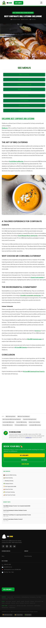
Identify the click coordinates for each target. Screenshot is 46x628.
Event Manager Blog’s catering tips (28, 235)
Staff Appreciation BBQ (21, 605)
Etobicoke (22, 603)
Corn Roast (38, 597)
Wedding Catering (25, 597)
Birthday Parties (5, 607)
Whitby (3, 603)
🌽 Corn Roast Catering (9, 492)
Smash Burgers (5, 598)
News (3, 556)
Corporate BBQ (10, 597)
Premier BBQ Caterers (8, 425)
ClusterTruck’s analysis (37, 277)
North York (27, 603)
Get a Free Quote (24, 455)
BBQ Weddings (37, 605)
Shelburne (5, 128)
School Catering (28, 556)
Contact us (28, 437)
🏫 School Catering (8, 477)
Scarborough (32, 603)
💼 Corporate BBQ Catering (9, 475)
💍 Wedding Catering (8, 480)
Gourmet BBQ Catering (21, 422)
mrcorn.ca (38, 330)
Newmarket (8, 603)
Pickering (13, 603)
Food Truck (11, 598)
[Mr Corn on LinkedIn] (14, 546)
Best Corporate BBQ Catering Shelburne (23, 12)
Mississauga (8, 601)
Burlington (27, 601)
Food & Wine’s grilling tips (16, 161)
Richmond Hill (38, 601)
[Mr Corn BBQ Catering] (7, 3)
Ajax (42, 601)
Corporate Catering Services (29, 419)
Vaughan (18, 601)
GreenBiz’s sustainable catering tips (30, 295)
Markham (32, 601)
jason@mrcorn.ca (8, 567)
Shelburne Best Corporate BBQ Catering (18, 118)
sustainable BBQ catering (35, 425)
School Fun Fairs (30, 605)
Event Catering (33, 597)
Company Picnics (12, 605)
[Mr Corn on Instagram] (7, 546)
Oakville (22, 601)
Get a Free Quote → (8, 589)
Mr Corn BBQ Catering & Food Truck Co (34, 371)
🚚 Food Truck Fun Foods (9, 495)
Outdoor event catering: (34, 422)
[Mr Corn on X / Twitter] (10, 546)
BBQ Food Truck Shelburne (23, 416)
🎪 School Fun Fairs (8, 489)
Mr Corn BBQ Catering (21, 347)
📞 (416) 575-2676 (24, 464)
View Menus (24, 460)
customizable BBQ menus (8, 422)
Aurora (17, 603)
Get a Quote (18, 3)
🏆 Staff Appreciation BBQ (9, 486)
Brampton (14, 601)
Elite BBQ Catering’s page (34, 339)
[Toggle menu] (41, 3)
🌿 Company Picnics (8, 483)
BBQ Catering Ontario (10, 416)
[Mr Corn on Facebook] (3, 546)
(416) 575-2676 (7, 564)
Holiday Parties (12, 607)
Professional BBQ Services (21, 425)
